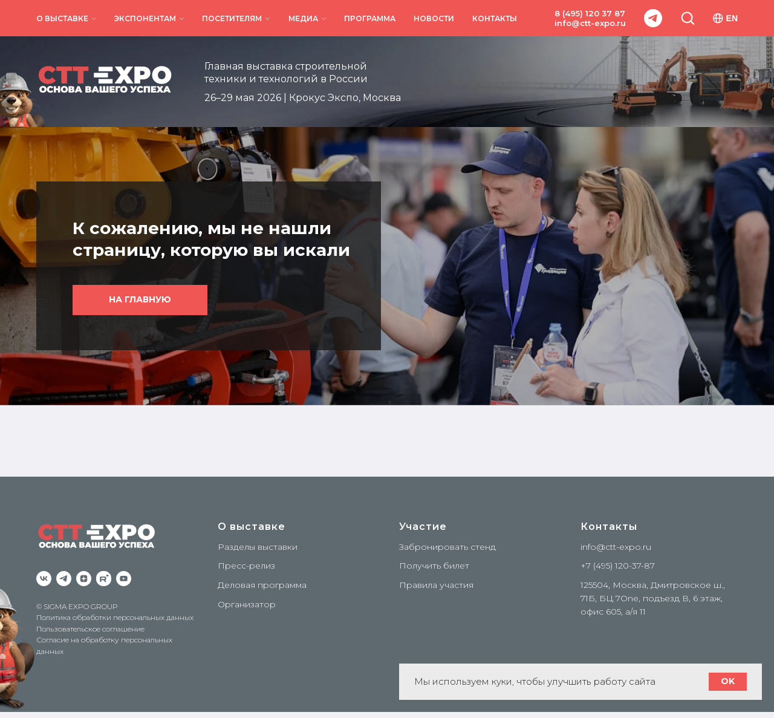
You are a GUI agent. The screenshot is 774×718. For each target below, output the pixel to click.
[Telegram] (63, 578)
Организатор (247, 604)
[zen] (83, 578)
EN (725, 18)
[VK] (43, 578)
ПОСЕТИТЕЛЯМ (232, 18)
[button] (687, 17)
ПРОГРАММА (369, 18)
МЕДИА (303, 18)
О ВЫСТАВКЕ (62, 18)
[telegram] (653, 18)
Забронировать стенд (447, 546)
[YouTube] (123, 578)
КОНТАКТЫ (494, 18)
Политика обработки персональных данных (115, 617)
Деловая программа (262, 584)
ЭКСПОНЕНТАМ (145, 18)
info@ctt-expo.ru (590, 23)
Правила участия (436, 584)
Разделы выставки (258, 546)
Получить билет (434, 565)
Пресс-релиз (246, 565)
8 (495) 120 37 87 (589, 13)
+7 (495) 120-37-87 (617, 565)
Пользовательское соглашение (90, 628)
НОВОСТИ (434, 18)
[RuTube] (103, 578)
